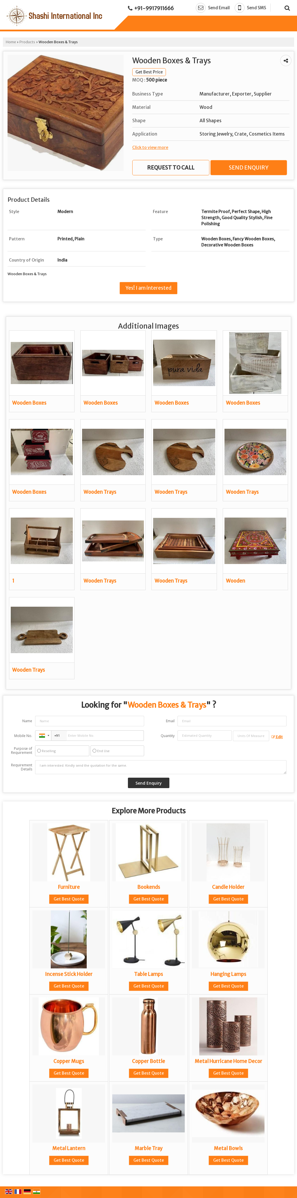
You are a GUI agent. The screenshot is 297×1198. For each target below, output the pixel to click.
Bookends (148, 887)
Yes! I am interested (148, 288)
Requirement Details (21, 767)
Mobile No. (23, 735)
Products (27, 42)
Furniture (69, 887)
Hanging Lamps (228, 974)
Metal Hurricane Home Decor (228, 1061)
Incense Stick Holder (69, 974)
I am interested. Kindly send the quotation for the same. (161, 767)
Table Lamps (148, 974)
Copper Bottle (148, 1061)
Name (27, 720)
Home (11, 42)
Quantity (168, 735)
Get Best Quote (69, 899)
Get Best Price (149, 72)
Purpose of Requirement (21, 751)
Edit (277, 737)
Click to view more (150, 147)
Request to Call (170, 167)
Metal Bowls (228, 1148)
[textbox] (251, 736)
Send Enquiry (249, 167)
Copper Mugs (68, 1061)
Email (170, 720)
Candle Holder (228, 887)
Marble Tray (148, 1148)
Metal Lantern (68, 1148)
